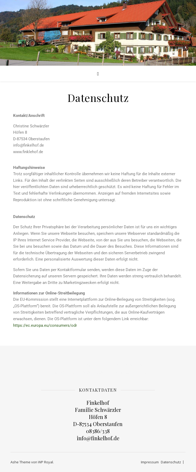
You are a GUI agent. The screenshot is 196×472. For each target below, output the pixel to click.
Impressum (150, 462)
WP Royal (45, 462)
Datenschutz (171, 462)
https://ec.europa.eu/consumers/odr (45, 325)
